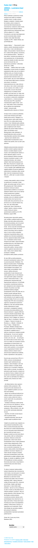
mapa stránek (27, 541)
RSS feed (25, 539)
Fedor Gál (8, 5)
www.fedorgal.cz (8, 541)
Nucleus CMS (19, 539)
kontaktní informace (18, 541)
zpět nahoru (8, 543)
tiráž (32, 541)
